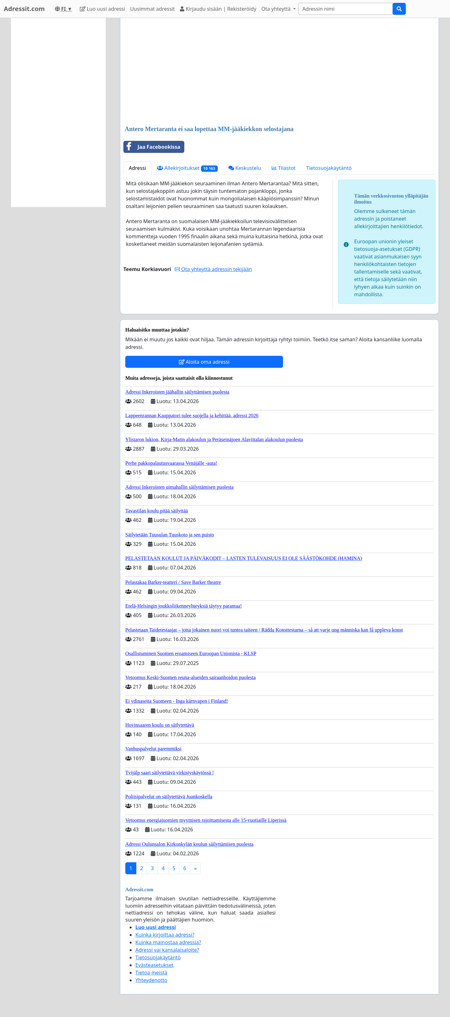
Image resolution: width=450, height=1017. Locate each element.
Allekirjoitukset (187, 168)
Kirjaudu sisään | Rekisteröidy (218, 8)
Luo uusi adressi (102, 8)
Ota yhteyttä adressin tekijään (213, 269)
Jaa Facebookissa (152, 147)
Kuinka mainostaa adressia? (168, 942)
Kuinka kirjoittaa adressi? (164, 934)
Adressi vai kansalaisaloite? (167, 949)
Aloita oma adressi (204, 361)
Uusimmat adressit (152, 8)
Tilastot (283, 168)
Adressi (137, 168)
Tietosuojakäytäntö (329, 168)
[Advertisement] (279, 72)
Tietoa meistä (151, 972)
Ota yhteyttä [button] (276, 8)
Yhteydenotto (151, 980)
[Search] (345, 9)
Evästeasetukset (154, 965)
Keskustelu (244, 168)
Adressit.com (24, 8)
